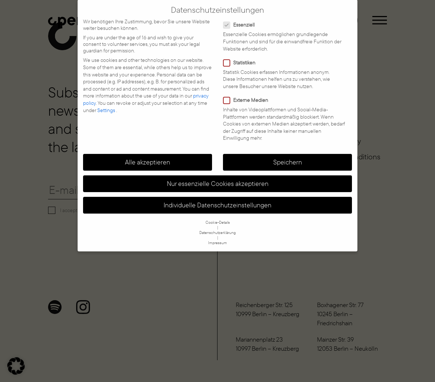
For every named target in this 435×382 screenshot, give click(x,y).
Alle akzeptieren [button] (147, 156)
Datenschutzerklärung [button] (217, 226)
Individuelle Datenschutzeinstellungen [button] (217, 199)
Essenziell (241, 19)
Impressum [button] (217, 236)
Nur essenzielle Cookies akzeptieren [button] (218, 178)
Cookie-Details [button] (217, 216)
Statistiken (241, 56)
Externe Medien (248, 94)
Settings (106, 104)
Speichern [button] (287, 156)
